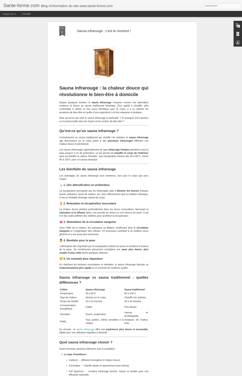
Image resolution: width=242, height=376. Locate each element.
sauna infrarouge (85, 329)
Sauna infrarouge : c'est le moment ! (104, 31)
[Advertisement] (167, 79)
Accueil (26, 13)
